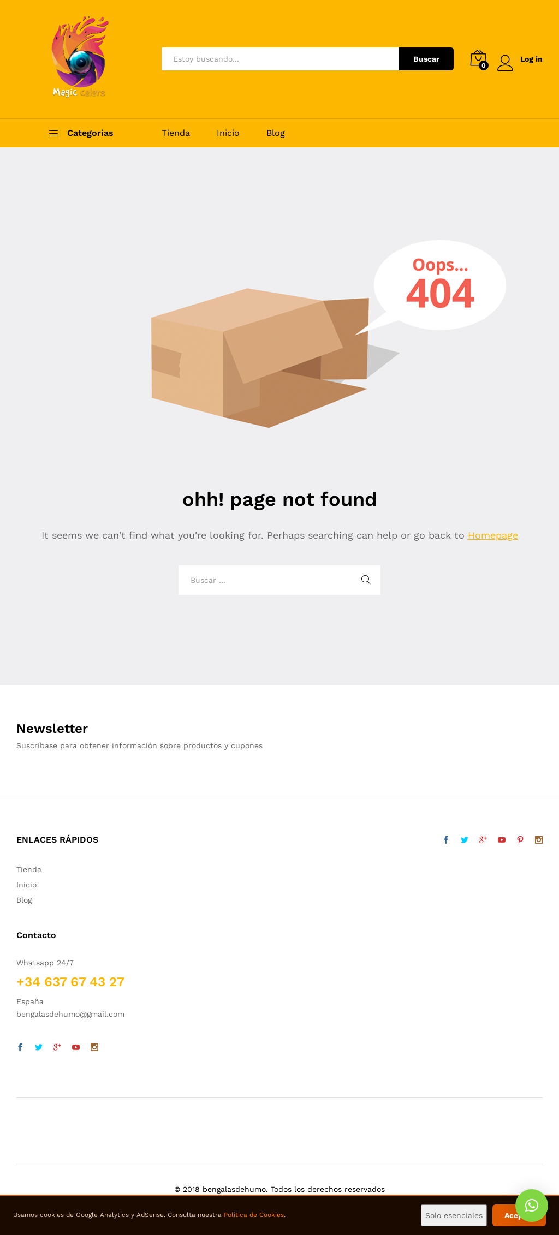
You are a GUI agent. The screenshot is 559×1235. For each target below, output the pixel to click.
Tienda (176, 133)
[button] (531, 1205)
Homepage (493, 535)
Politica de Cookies (254, 1215)
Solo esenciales (454, 1215)
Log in (520, 59)
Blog (275, 133)
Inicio (228, 133)
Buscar (426, 59)
